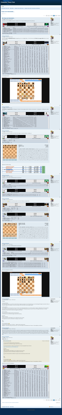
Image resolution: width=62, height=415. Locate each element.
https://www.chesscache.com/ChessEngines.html (11, 346)
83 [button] (58, 15)
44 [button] (56, 15)
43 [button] (55, 15)
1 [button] (49, 15)
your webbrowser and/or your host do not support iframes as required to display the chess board (25, 153)
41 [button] (52, 15)
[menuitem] (3, 6)
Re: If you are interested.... (8, 18)
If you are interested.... (8, 11)
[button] (46, 15)
